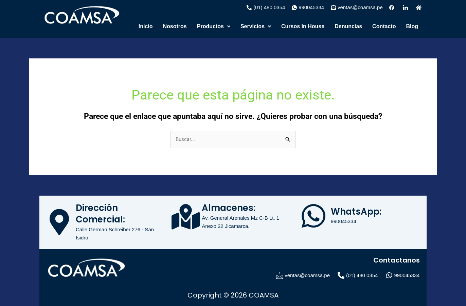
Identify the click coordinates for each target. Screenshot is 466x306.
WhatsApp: (356, 211)
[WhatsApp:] (313, 216)
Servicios (255, 26)
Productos (213, 26)
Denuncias (348, 26)
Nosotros (175, 26)
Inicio (146, 26)
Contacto (384, 26)
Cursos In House (302, 26)
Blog (412, 26)
